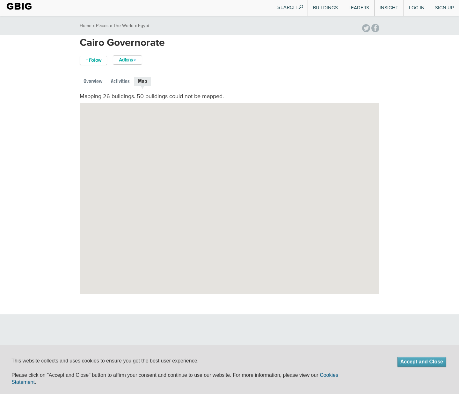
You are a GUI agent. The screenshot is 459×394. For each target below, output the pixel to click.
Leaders (358, 7)
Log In (417, 7)
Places (102, 26)
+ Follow (93, 60)
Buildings (325, 7)
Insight (389, 7)
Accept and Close (421, 361)
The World (123, 26)
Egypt (143, 26)
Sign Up (444, 7)
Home (85, 26)
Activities (120, 81)
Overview (93, 81)
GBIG (19, 6)
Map (142, 81)
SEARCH (290, 7)
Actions (127, 60)
